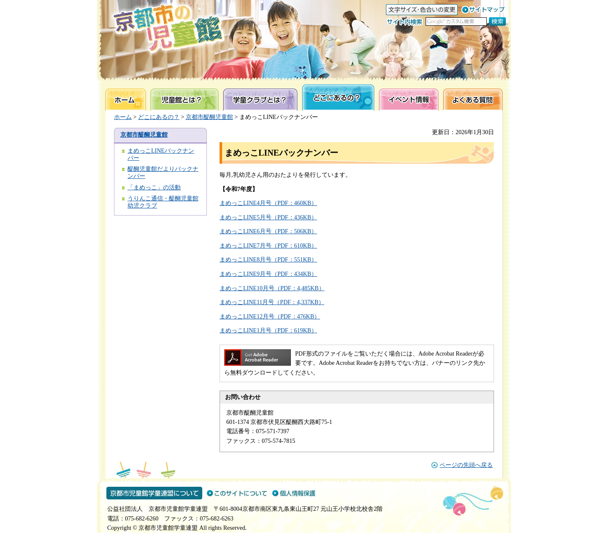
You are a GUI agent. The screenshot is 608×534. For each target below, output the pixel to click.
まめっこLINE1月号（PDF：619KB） (268, 330)
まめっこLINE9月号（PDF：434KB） (268, 274)
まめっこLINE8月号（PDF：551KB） (268, 259)
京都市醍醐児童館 (209, 117)
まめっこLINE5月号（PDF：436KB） (268, 217)
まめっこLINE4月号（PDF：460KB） (268, 203)
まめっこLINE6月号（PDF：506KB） (268, 231)
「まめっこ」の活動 (154, 187)
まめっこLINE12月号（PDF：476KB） (270, 316)
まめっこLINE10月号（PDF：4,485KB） (272, 288)
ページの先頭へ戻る (466, 465)
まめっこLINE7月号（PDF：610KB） (268, 246)
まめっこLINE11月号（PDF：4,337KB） (272, 302)
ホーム (123, 117)
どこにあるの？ (158, 117)
